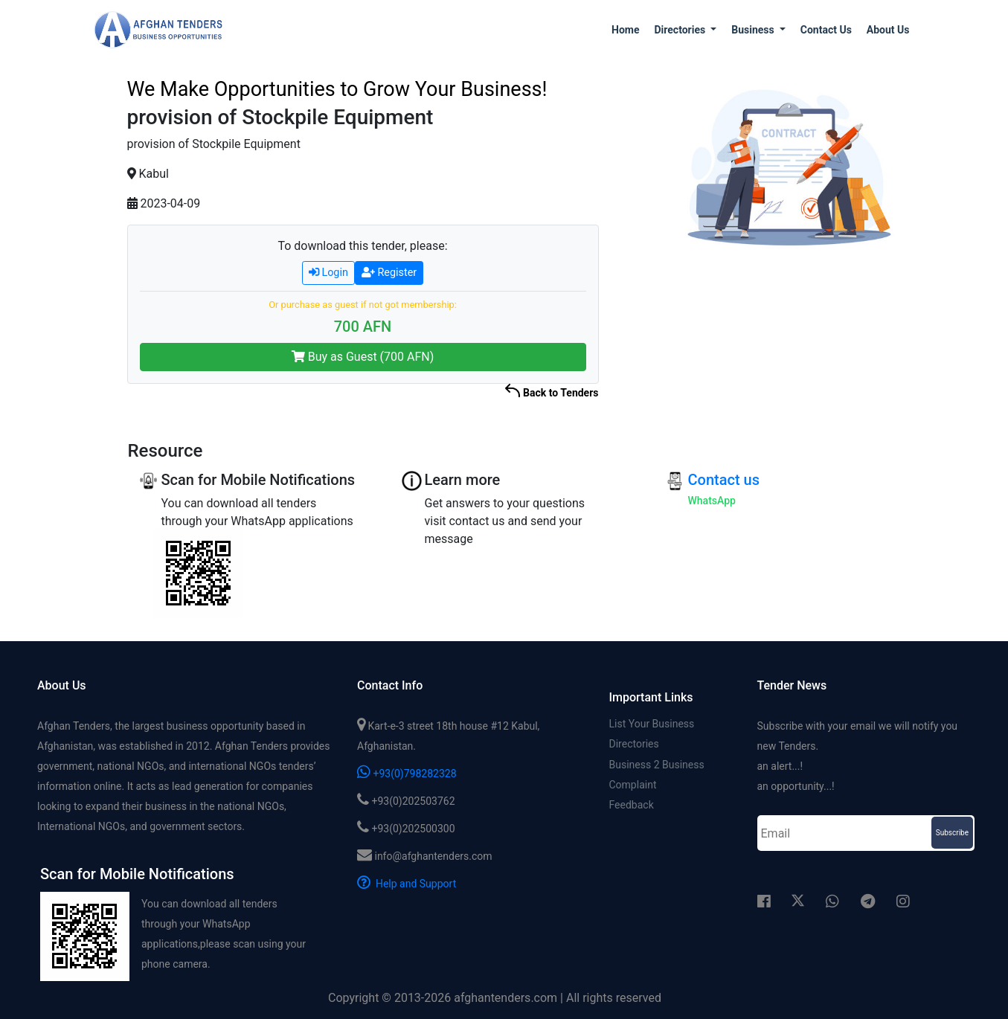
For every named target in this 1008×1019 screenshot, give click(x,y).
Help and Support (406, 884)
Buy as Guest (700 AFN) (363, 357)
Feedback (631, 810)
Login (328, 272)
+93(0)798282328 (407, 773)
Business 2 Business (656, 767)
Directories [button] (680, 30)
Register (389, 272)
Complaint (633, 788)
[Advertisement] (787, 373)
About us (888, 30)
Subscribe (952, 833)
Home (625, 30)
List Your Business (652, 724)
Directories (634, 745)
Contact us (826, 30)
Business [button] (754, 30)
